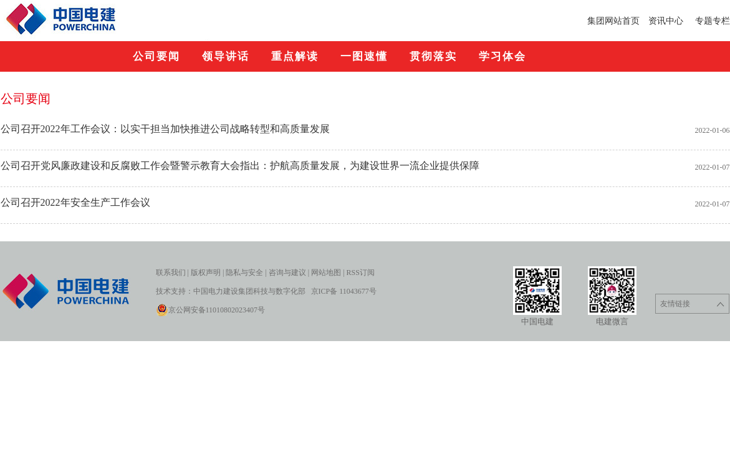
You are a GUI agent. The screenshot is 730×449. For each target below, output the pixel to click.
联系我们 (171, 272)
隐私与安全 (244, 272)
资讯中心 (667, 21)
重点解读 (295, 56)
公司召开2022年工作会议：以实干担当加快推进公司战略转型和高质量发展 (165, 128)
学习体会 (502, 56)
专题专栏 (712, 21)
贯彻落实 (433, 56)
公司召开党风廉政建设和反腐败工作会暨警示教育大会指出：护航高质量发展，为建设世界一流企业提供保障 (240, 165)
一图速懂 (364, 56)
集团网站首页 (613, 21)
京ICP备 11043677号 (344, 291)
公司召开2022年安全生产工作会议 (75, 202)
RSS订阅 (361, 272)
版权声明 (206, 272)
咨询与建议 (287, 272)
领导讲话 (225, 56)
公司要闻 (156, 56)
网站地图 (326, 272)
